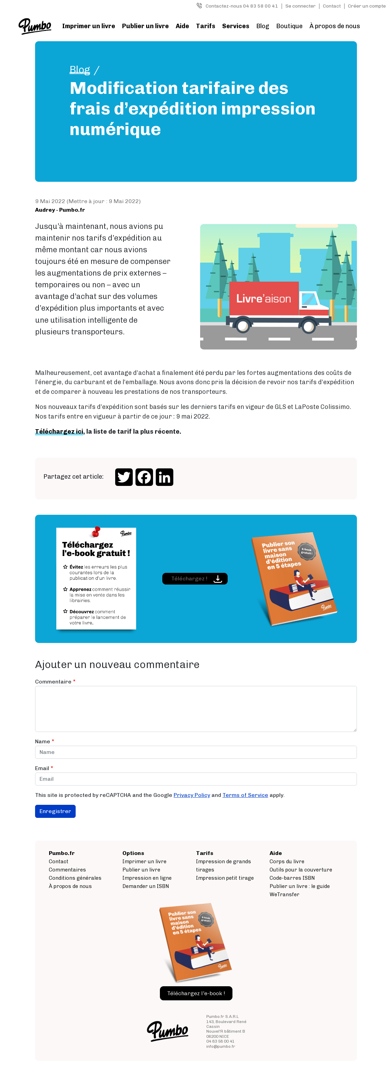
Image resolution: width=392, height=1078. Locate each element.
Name (42, 741)
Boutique (289, 26)
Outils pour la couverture (301, 870)
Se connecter (300, 6)
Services (235, 26)
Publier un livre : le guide (300, 886)
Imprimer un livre (88, 26)
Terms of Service (245, 795)
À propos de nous (334, 26)
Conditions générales (75, 878)
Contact (332, 6)
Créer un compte (367, 6)
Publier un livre (145, 26)
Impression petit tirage (225, 878)
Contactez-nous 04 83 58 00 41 (242, 6)
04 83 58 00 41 (220, 1041)
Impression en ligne (147, 878)
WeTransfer (285, 894)
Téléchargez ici (59, 431)
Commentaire (53, 681)
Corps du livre (287, 861)
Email (42, 768)
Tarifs (205, 26)
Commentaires (67, 870)
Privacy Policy (192, 795)
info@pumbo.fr (220, 1046)
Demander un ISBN (145, 886)
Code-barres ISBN (292, 878)
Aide (182, 26)
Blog (262, 26)
